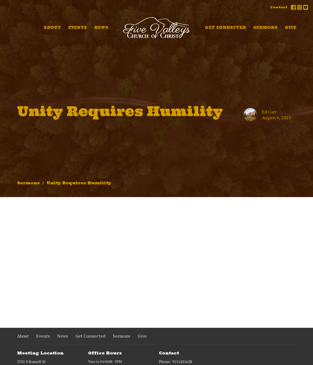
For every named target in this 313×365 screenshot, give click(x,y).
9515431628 (182, 361)
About (52, 27)
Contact (278, 7)
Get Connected (225, 27)
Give (290, 27)
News (101, 27)
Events (77, 27)
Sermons (265, 27)
